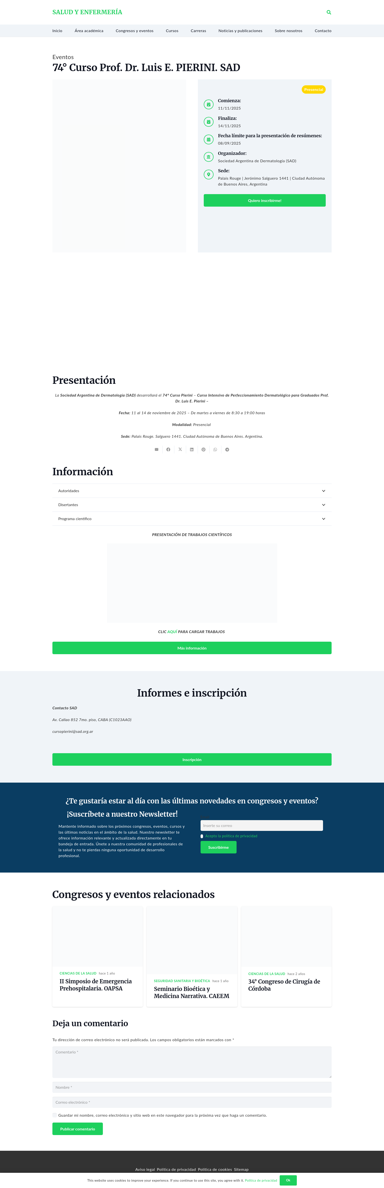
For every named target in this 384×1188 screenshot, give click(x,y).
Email (205, 817)
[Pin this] (204, 449)
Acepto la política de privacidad (231, 836)
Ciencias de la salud (78, 973)
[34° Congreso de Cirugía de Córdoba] (286, 909)
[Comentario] (192, 1062)
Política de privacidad (176, 1169)
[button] (329, 12)
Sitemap (241, 1169)
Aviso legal (145, 1169)
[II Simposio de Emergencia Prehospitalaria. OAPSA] (97, 909)
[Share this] (168, 449)
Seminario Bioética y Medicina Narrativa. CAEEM (191, 993)
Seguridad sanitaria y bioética (182, 981)
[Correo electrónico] (192, 1102)
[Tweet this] (180, 449)
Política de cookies (215, 1169)
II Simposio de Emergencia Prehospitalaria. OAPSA (96, 985)
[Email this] (157, 449)
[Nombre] (192, 1087)
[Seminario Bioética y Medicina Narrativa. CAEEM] (192, 909)
